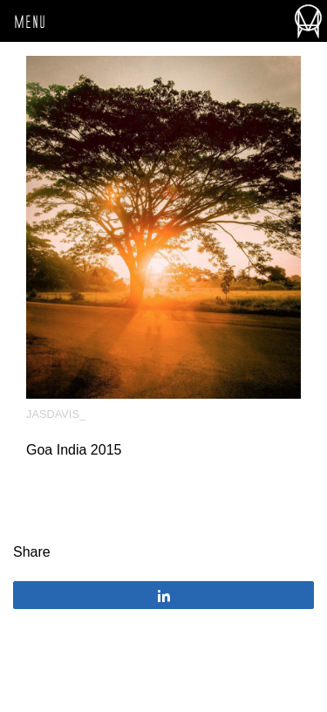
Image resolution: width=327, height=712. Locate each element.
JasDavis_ (55, 414)
